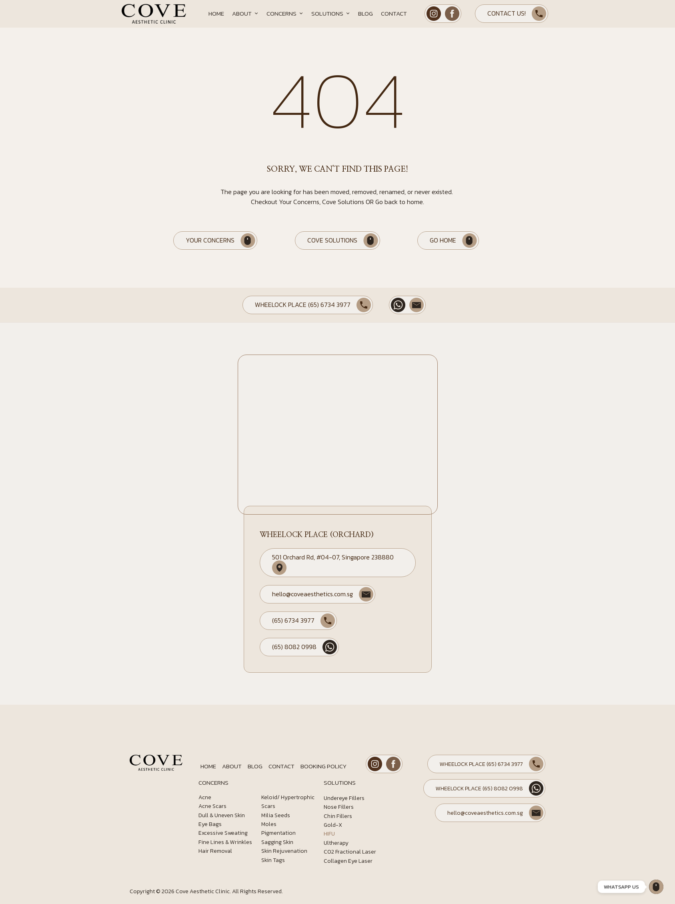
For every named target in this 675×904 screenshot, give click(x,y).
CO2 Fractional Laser (350, 852)
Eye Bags (210, 824)
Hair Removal (215, 851)
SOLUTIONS (340, 782)
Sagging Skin (277, 842)
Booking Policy (323, 766)
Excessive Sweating (223, 833)
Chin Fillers (338, 816)
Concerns (284, 14)
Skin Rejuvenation (284, 851)
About (245, 14)
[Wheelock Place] (656, 887)
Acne (204, 797)
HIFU (329, 834)
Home (216, 13)
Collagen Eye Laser (348, 861)
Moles (268, 824)
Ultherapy (336, 843)
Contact (394, 13)
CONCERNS (213, 782)
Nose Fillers (339, 807)
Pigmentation (278, 833)
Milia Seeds (275, 815)
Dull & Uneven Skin (221, 815)
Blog (365, 13)
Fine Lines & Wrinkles (225, 842)
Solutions (330, 14)
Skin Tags (273, 860)
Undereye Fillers (344, 798)
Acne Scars (212, 806)
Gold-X (333, 825)
